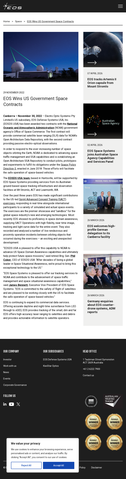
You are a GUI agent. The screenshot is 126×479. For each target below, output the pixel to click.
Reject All (26, 465)
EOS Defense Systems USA (57, 359)
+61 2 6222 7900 (91, 369)
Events (6, 378)
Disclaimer (96, 467)
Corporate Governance (15, 385)
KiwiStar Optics (51, 366)
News (6, 372)
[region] (43, 455)
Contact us (88, 375)
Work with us (9, 366)
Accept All (58, 465)
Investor (7, 359)
